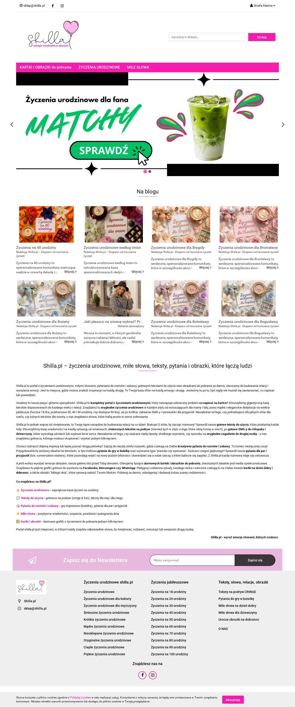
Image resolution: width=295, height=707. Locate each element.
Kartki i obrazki (31, 521)
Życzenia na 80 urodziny (168, 640)
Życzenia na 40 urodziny (168, 612)
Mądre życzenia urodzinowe (104, 626)
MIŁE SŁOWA (138, 67)
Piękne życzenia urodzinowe (104, 654)
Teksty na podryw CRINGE (237, 592)
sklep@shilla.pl (35, 608)
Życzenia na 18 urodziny (168, 592)
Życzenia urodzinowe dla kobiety (107, 599)
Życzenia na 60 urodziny (168, 626)
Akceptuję (233, 699)
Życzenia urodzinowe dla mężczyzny (110, 606)
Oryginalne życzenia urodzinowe (107, 640)
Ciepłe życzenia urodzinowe (104, 647)
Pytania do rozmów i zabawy (40, 506)
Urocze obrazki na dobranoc (238, 619)
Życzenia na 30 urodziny (168, 606)
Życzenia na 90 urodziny (168, 647)
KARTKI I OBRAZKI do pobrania (45, 67)
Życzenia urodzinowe (35, 490)
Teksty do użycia (32, 498)
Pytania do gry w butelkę (236, 599)
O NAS (223, 629)
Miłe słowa (28, 513)
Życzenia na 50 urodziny (168, 619)
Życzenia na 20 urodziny (168, 599)
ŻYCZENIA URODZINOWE (99, 67)
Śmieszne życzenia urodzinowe (106, 612)
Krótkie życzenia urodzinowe (105, 619)
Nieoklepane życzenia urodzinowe (109, 633)
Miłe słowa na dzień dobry (237, 606)
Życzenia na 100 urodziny (169, 654)
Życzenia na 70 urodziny (168, 633)
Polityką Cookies (80, 697)
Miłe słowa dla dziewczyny (237, 612)
